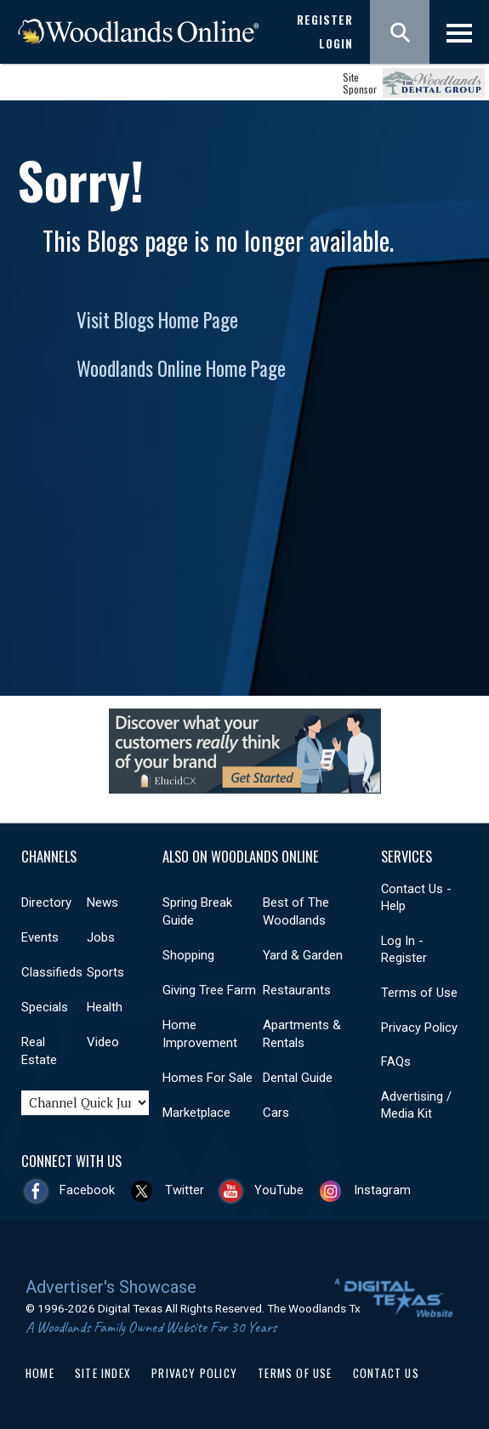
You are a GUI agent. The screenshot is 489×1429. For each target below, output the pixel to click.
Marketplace (196, 1112)
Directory (46, 902)
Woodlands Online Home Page (181, 368)
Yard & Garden (303, 955)
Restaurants (297, 990)
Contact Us (386, 1372)
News (102, 902)
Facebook (87, 1190)
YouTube (279, 1190)
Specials (44, 1007)
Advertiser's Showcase (111, 1287)
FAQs (396, 1061)
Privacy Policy (419, 1027)
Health (104, 1007)
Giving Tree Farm (209, 990)
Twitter (184, 1190)
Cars (276, 1112)
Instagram (382, 1190)
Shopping (188, 955)
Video (103, 1042)
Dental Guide (298, 1077)
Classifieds (51, 972)
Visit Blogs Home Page (157, 319)
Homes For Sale (207, 1077)
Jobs (101, 937)
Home (40, 1372)
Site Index (103, 1372)
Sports (105, 972)
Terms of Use (419, 992)
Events (40, 937)
